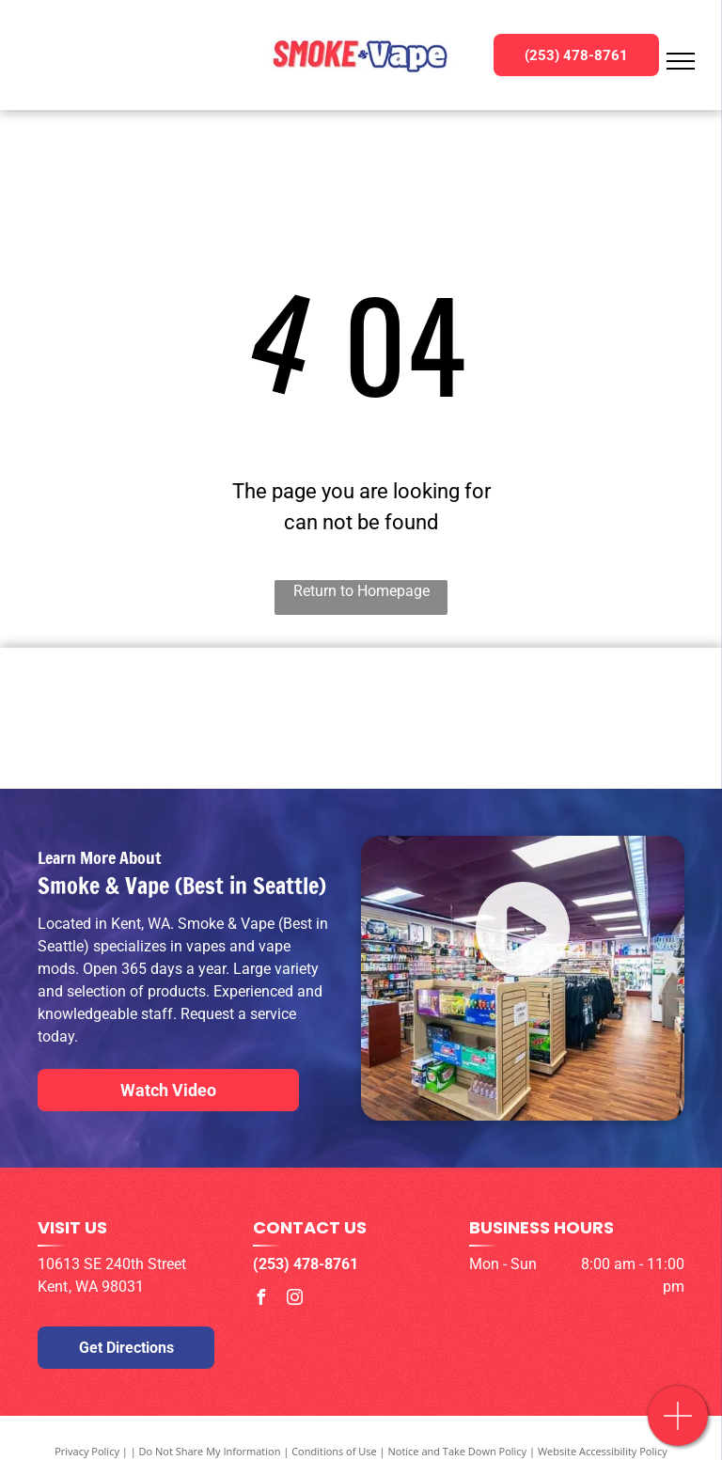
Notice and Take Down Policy (457, 1451)
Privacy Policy (87, 1451)
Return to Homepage (361, 591)
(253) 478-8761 (305, 1264)
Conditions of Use (334, 1451)
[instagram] (294, 1299)
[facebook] (260, 1299)
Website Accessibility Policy (602, 1451)
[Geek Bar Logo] (361, 718)
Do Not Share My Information (210, 1451)
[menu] (680, 61)
